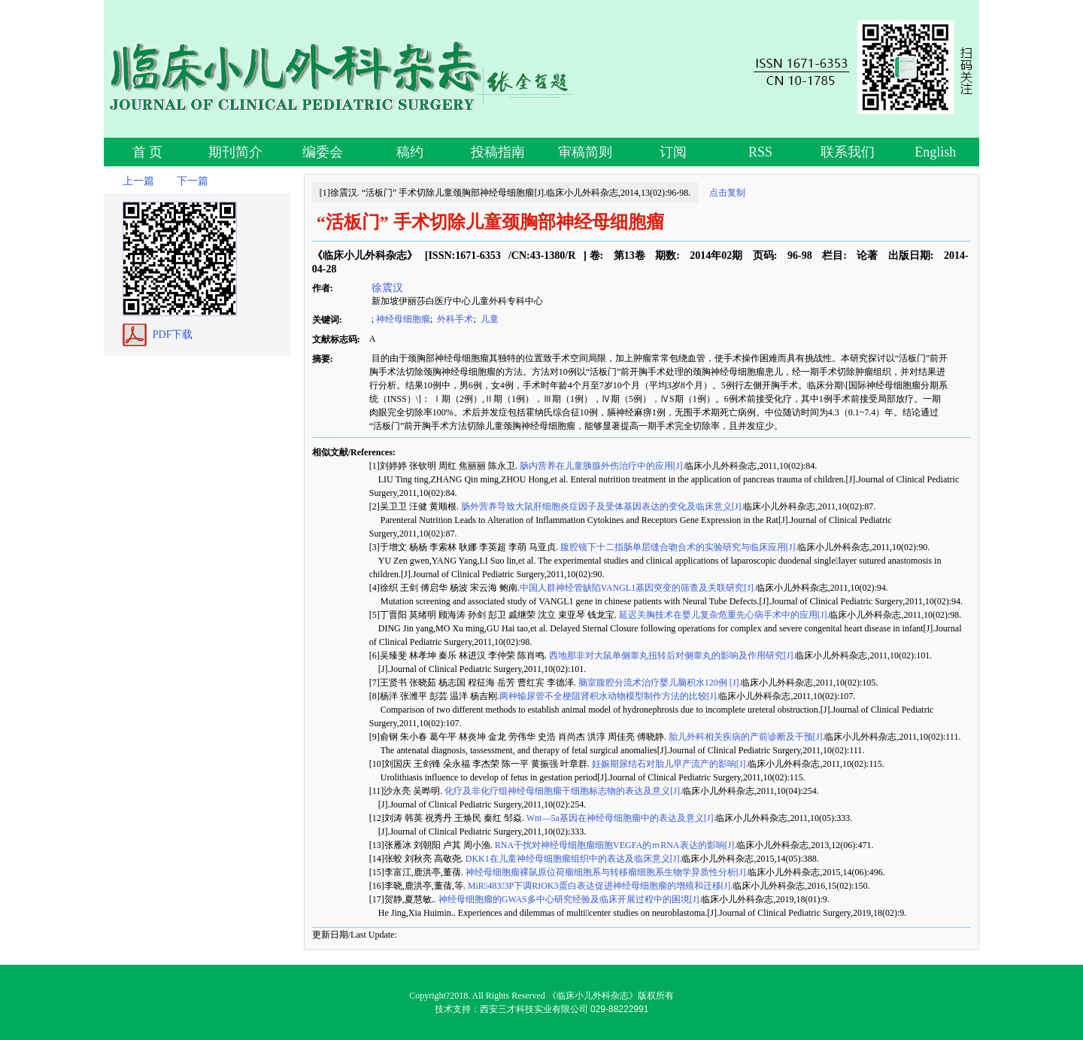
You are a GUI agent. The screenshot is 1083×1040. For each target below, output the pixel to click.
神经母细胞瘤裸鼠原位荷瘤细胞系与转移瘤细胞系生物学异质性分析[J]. (605, 872)
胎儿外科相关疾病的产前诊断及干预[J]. (745, 736)
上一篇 (138, 181)
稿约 (409, 152)
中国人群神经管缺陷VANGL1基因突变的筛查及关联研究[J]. (638, 587)
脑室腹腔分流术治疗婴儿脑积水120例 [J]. (659, 682)
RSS (760, 152)
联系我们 (848, 152)
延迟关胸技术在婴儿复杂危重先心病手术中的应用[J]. (723, 615)
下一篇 (192, 181)
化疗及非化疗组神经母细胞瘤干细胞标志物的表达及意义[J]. (562, 791)
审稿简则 (585, 152)
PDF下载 (173, 334)
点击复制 (727, 192)
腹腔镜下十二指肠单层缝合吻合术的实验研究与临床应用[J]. (678, 547)
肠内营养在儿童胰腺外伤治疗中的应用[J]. (601, 466)
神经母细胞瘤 (403, 319)
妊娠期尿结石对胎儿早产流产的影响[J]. (669, 764)
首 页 (147, 152)
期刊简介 (235, 152)
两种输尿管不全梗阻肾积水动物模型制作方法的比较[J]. (609, 696)
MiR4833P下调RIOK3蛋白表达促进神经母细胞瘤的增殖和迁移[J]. (599, 885)
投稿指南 (498, 152)
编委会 (322, 152)
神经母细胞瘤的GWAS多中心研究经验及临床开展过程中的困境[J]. (569, 899)
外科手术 (454, 319)
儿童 (488, 319)
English (935, 152)
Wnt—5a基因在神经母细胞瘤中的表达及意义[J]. (620, 818)
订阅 (673, 152)
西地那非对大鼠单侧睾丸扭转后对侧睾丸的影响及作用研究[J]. (671, 655)
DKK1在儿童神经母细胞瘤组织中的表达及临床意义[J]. (572, 858)
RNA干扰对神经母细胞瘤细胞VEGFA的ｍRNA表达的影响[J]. (614, 845)
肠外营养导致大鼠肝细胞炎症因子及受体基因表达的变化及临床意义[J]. (601, 506)
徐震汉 (386, 287)
